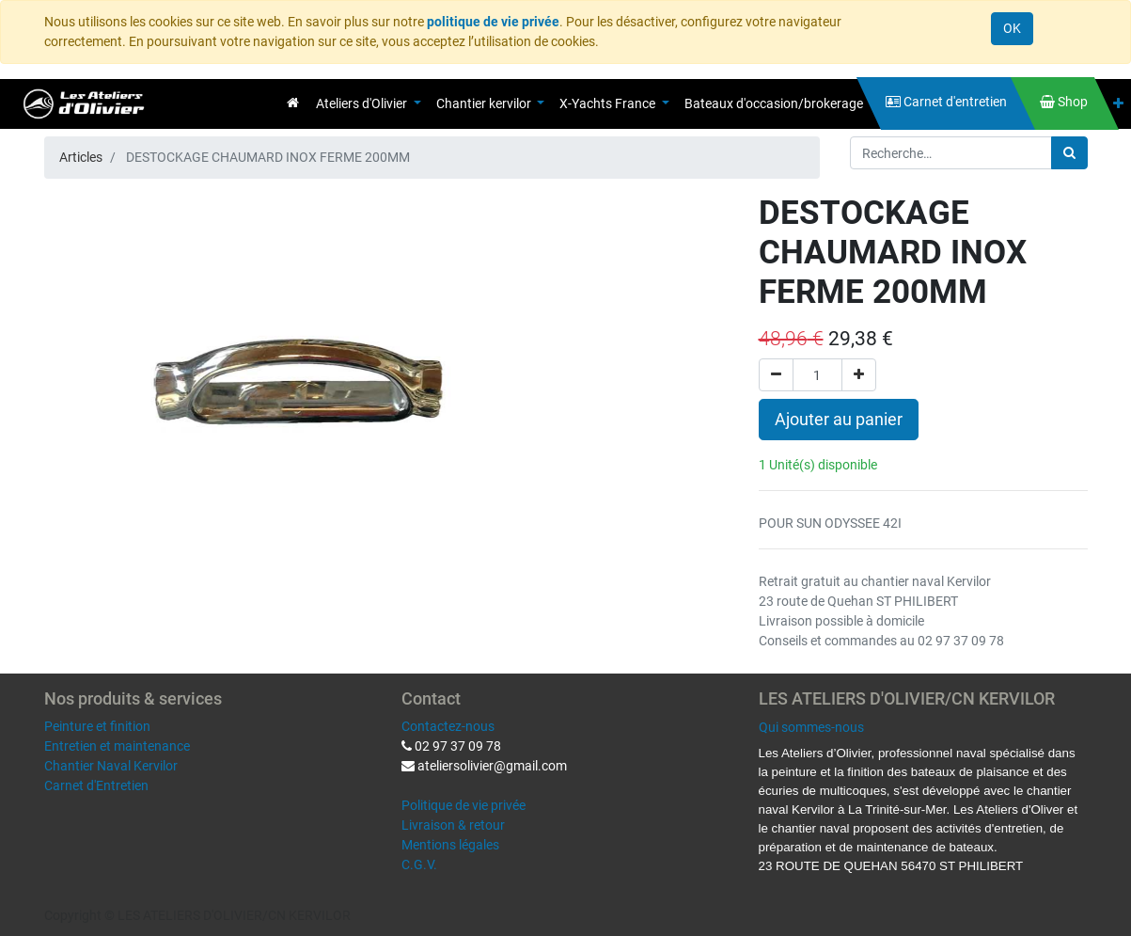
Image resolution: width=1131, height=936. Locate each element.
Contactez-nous (448, 726)
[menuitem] (292, 102)
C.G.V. (419, 864)
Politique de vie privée (463, 805)
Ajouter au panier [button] (839, 419)
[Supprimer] (776, 374)
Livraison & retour (453, 825)
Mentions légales (450, 844)
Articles (80, 157)
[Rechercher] (1069, 152)
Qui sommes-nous (811, 727)
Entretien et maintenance (117, 746)
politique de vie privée (493, 21)
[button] (1118, 104)
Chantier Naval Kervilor (111, 765)
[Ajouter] (858, 374)
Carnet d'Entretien (96, 785)
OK (1012, 28)
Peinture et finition (97, 726)
